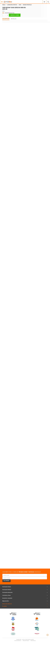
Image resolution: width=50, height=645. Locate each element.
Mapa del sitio (5, 603)
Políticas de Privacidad (26, 643)
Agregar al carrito (14, 15)
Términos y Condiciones (17, 643)
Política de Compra (33, 643)
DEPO (3, 11)
